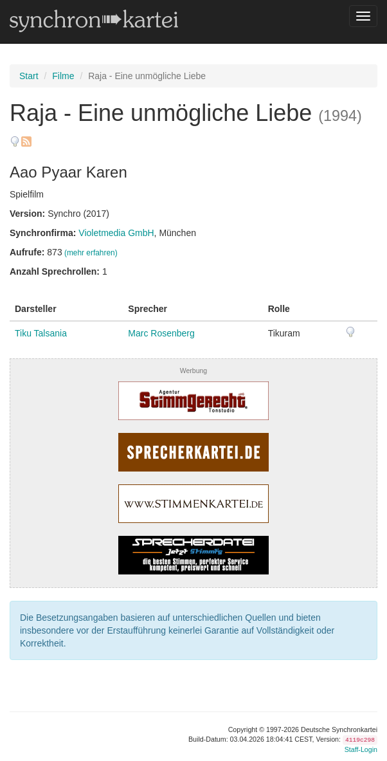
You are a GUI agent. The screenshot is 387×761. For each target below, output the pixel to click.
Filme (63, 76)
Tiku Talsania (41, 333)
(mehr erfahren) (91, 252)
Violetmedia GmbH (116, 233)
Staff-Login (361, 749)
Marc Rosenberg (161, 333)
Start (29, 76)
